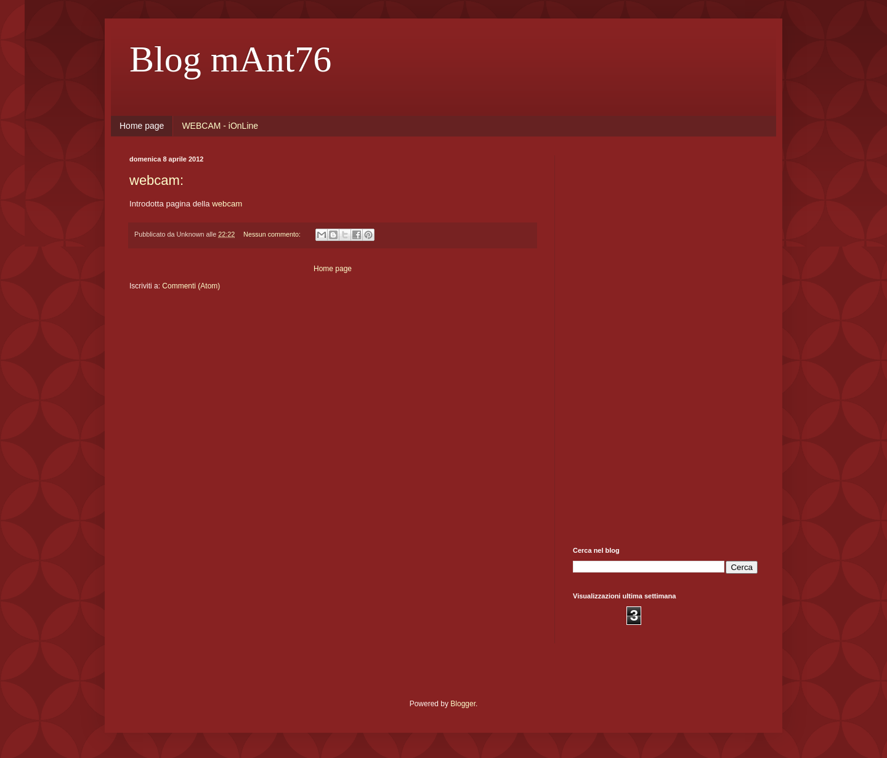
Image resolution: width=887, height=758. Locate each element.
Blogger (463, 703)
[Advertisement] (665, 340)
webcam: (156, 180)
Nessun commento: (272, 234)
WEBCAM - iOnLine (220, 126)
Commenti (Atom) (191, 286)
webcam (227, 203)
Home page (141, 126)
